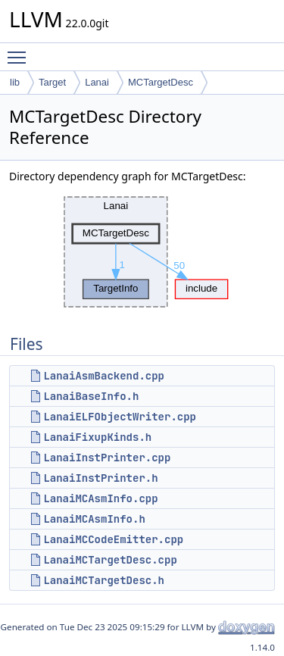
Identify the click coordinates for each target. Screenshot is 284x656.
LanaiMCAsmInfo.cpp (100, 498)
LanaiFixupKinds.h (97, 437)
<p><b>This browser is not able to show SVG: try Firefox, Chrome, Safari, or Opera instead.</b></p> (142, 252)
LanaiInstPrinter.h (100, 478)
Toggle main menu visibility (20, 50)
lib (15, 82)
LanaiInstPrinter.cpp (106, 457)
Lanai (97, 82)
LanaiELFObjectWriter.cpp (119, 416)
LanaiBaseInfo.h (91, 396)
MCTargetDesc (160, 82)
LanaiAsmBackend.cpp (103, 376)
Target (52, 82)
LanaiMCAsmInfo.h (94, 519)
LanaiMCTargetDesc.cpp (109, 560)
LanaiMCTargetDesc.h (103, 580)
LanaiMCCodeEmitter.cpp (113, 539)
